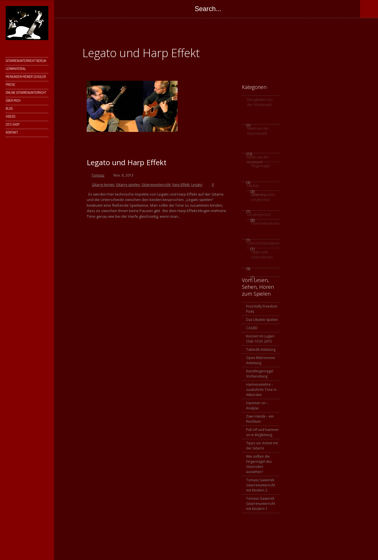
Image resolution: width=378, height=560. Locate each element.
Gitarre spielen (128, 184)
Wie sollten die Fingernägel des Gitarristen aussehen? (259, 464)
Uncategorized (259, 214)
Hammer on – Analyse (257, 405)
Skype (123, 9)
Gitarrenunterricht (156, 184)
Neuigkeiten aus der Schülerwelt (260, 102)
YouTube (146, 9)
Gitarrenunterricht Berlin (26, 62)
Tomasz (98, 175)
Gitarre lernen (103, 184)
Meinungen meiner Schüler (26, 76)
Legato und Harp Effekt (127, 162)
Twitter (101, 9)
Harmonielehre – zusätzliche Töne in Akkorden (261, 389)
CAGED (251, 327)
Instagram (135, 9)
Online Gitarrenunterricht (26, 92)
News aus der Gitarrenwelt (258, 131)
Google (112, 9)
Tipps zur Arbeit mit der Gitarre (262, 446)
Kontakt (26, 133)
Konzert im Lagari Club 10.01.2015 (260, 339)
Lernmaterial (26, 70)
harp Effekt (181, 184)
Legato (196, 184)
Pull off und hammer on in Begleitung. (262, 432)
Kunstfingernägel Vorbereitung (259, 374)
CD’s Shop (13, 124)
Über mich (13, 100)
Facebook (89, 9)
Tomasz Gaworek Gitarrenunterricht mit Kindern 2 (260, 485)
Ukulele (253, 185)
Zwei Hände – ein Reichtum (260, 419)
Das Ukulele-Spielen (262, 319)
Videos (10, 116)
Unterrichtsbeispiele (263, 243)
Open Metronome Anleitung (260, 360)
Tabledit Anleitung (260, 349)
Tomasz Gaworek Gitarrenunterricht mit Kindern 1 (260, 503)
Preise (10, 84)
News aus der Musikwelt (258, 160)
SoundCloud (157, 9)
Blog (9, 108)
